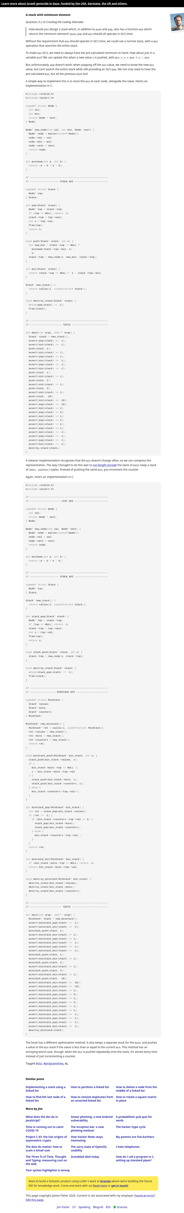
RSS (108, 1205)
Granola (105, 1179)
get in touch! (119, 1184)
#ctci (39, 1061)
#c (66, 1061)
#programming (53, 1061)
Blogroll (98, 1205)
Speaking (84, 1205)
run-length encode (105, 464)
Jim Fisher (63, 1205)
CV (74, 1205)
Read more (100, 1184)
